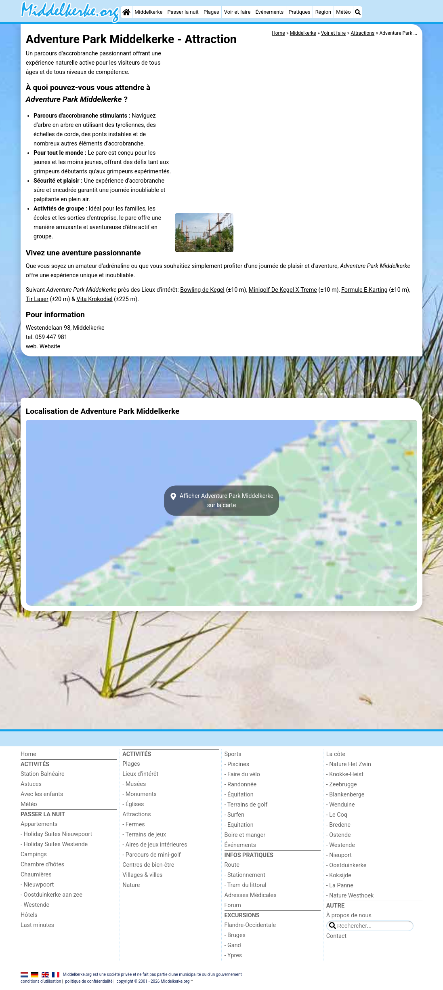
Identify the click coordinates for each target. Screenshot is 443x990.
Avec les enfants (42, 794)
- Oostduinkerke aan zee (51, 894)
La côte (335, 754)
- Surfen (234, 814)
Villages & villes (142, 875)
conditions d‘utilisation (41, 981)
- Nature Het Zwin (348, 764)
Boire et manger (245, 835)
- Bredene (338, 824)
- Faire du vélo (242, 774)
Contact (336, 936)
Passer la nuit (183, 12)
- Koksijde (338, 875)
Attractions (136, 814)
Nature (131, 885)
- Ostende (338, 835)
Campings (34, 854)
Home (28, 754)
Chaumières (36, 874)
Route (232, 865)
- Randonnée (241, 784)
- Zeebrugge (341, 784)
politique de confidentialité (88, 981)
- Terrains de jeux (144, 834)
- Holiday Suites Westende (54, 844)
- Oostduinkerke (346, 865)
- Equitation (239, 824)
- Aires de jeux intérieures (154, 844)
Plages (211, 12)
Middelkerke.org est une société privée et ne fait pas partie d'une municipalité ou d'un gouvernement (152, 974)
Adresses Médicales (251, 895)
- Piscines (237, 764)
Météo (343, 12)
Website (50, 346)
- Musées (134, 784)
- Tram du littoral (246, 885)
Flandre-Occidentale (250, 925)
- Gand (233, 945)
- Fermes (133, 824)
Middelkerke (148, 12)
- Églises (133, 804)
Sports (233, 754)
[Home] (126, 12)
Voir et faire (237, 12)
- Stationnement (245, 875)
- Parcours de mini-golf (151, 854)
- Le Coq (336, 814)
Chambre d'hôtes (42, 864)
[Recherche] (357, 12)
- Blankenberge (345, 794)
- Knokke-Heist (344, 774)
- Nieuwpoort (37, 884)
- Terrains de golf (246, 804)
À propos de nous (349, 915)
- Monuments (139, 794)
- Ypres (233, 955)
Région (323, 12)
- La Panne (339, 885)
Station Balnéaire (43, 774)
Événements (269, 12)
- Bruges (235, 935)
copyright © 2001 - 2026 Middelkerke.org (152, 981)
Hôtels (29, 915)
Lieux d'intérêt (140, 774)
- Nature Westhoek (350, 895)
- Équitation (239, 794)
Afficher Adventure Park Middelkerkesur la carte (221, 501)
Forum (233, 905)
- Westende (35, 905)
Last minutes (37, 925)
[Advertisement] (221, 377)
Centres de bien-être (148, 865)
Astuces (31, 784)
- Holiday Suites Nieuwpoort (56, 834)
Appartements (39, 824)
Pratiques (299, 12)
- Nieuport (339, 855)
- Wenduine (340, 804)
